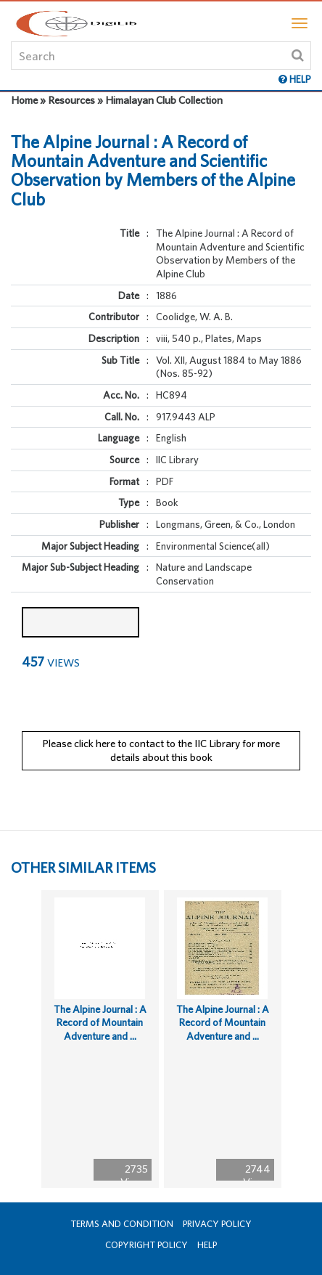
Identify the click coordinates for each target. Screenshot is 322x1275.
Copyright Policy (146, 1244)
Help (207, 1244)
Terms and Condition (121, 1223)
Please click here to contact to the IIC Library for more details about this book (161, 750)
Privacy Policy (217, 1223)
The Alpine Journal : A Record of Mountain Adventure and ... (100, 1022)
